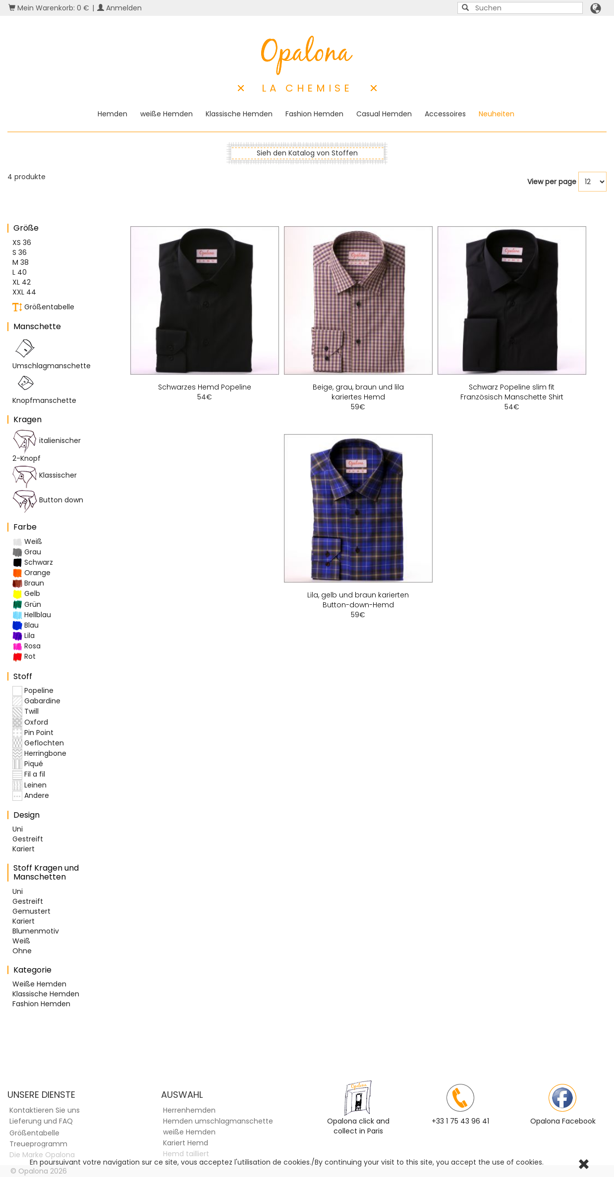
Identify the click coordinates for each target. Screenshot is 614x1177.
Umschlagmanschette (51, 353)
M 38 (20, 262)
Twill (25, 711)
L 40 (19, 272)
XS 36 (21, 242)
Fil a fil (28, 774)
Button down (47, 500)
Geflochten (38, 743)
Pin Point (33, 733)
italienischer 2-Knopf (46, 446)
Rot (24, 656)
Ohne (22, 951)
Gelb (26, 593)
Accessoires (445, 114)
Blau (25, 625)
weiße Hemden (166, 114)
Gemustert (31, 911)
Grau (26, 552)
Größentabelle (43, 307)
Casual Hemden (384, 114)
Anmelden (119, 8)
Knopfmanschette (44, 388)
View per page (551, 182)
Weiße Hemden (39, 984)
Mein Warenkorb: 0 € (48, 8)
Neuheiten (496, 114)
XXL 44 (24, 292)
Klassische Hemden (239, 114)
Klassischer (44, 475)
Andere (30, 795)
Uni (17, 829)
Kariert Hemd (185, 1143)
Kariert (23, 849)
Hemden (112, 114)
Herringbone (39, 753)
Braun (28, 583)
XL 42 (21, 282)
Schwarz (32, 562)
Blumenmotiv (35, 931)
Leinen (29, 785)
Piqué (27, 764)
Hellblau (31, 615)
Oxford (30, 722)
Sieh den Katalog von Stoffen (307, 153)
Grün (26, 604)
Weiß (27, 542)
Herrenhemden (189, 1110)
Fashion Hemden (314, 114)
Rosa (26, 646)
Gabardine (36, 701)
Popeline (33, 691)
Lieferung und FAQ (41, 1121)
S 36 (19, 252)
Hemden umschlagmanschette (218, 1121)
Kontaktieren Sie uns (44, 1110)
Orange (31, 573)
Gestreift (27, 839)
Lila (23, 636)
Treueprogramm (38, 1144)
